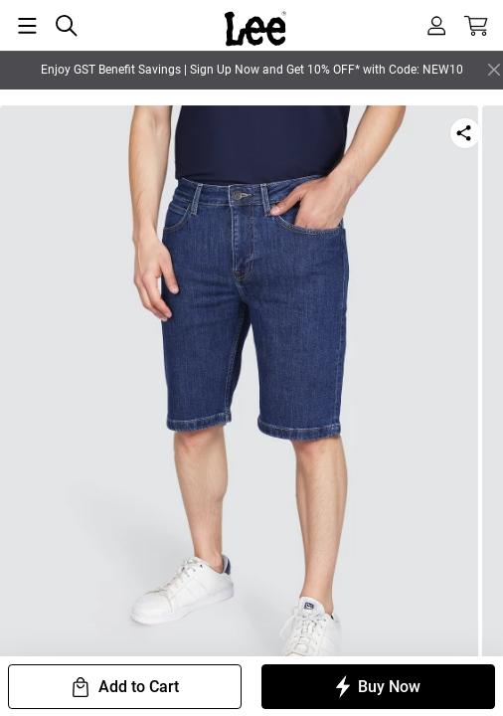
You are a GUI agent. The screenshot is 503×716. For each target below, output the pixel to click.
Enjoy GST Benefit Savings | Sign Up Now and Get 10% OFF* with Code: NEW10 (252, 70)
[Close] (494, 70)
